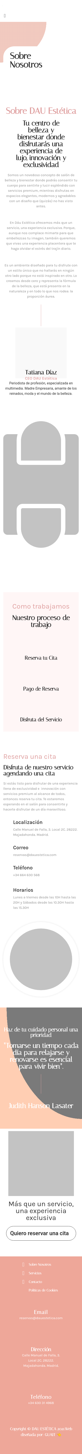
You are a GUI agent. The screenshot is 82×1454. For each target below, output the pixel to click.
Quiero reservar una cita (39, 1233)
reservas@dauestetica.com (41, 1318)
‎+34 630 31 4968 (41, 1403)
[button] (41, 16)
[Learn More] (41, 829)
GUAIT (50, 1434)
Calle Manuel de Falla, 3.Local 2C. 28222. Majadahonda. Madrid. (41, 1360)
